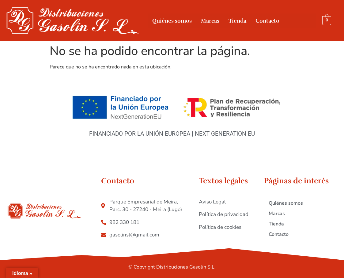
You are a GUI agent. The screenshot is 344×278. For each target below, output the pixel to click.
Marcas (210, 20)
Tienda (237, 20)
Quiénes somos (172, 20)
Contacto (267, 20)
